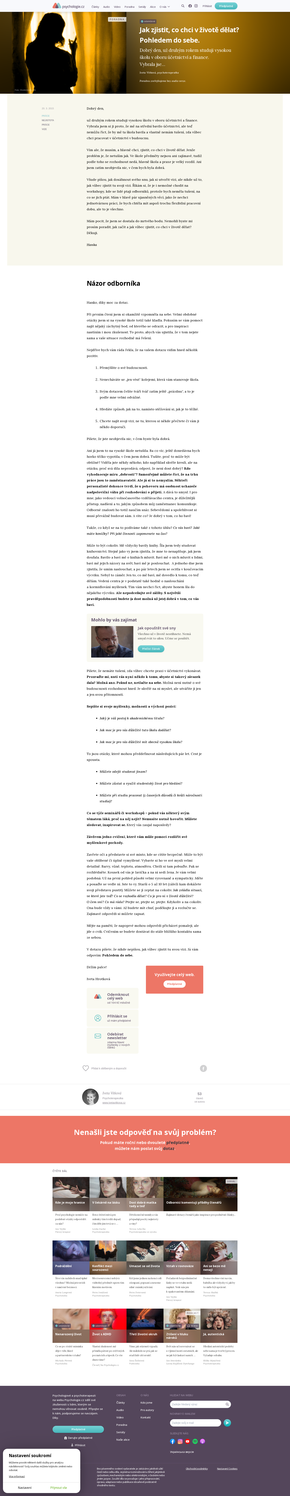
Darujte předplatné (78, 1438)
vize (44, 129)
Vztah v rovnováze (180, 1266)
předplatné (177, 1142)
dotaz (168, 1148)
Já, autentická (213, 1334)
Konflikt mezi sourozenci (102, 1268)
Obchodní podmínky (197, 1468)
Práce (46, 116)
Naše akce (123, 1439)
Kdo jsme (146, 1402)
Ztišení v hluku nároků (177, 1336)
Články (95, 7)
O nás (163, 7)
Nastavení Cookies (227, 1468)
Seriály (142, 7)
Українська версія (182, 1452)
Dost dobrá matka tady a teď (142, 1204)
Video (117, 7)
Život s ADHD (101, 1334)
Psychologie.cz (68, 5)
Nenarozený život (68, 1334)
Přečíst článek (151, 649)
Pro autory (147, 1410)
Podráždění (63, 1266)
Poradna (129, 7)
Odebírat (227, 1423)
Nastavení (24, 1488)
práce (46, 125)
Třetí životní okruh (143, 1334)
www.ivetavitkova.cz (113, 1102)
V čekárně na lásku (106, 1202)
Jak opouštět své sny (157, 628)
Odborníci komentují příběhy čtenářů (194, 1202)
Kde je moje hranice (70, 1202)
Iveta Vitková (111, 1093)
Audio (106, 7)
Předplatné (226, 6)
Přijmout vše (58, 1488)
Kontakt (146, 1417)
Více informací (17, 1476)
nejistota (48, 120)
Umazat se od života (144, 1266)
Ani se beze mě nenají (214, 1268)
